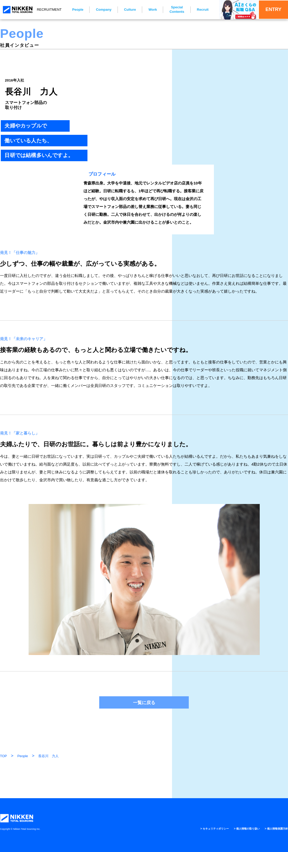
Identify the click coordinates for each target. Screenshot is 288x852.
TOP (3, 756)
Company (100, 9)
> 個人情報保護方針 (274, 828)
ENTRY (268, 9)
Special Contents (173, 9)
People (74, 9)
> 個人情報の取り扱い (239, 828)
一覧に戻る (144, 702)
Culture (126, 9)
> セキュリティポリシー (202, 828)
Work (149, 9)
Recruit (199, 9)
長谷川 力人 (48, 756)
